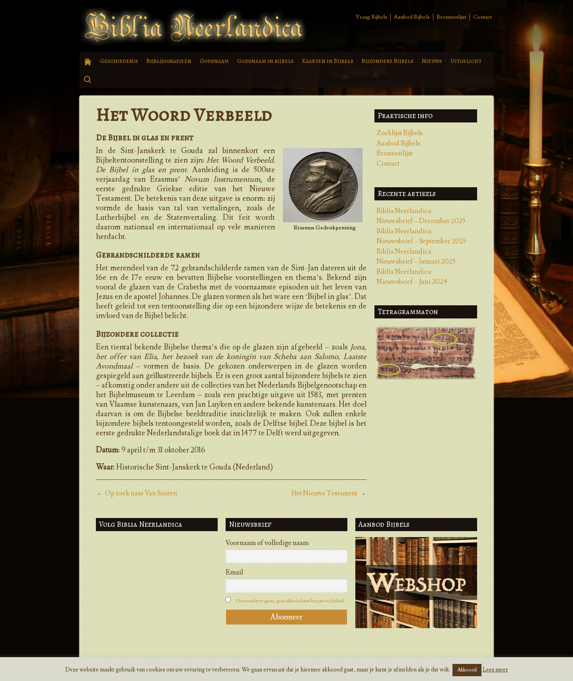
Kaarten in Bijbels (327, 61)
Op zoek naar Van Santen (141, 493)
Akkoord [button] (467, 670)
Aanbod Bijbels (412, 17)
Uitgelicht (465, 61)
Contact (482, 17)
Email (234, 572)
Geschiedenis (119, 61)
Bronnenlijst (451, 17)
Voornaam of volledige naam (267, 543)
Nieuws (432, 61)
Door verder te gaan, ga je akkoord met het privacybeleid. (290, 601)
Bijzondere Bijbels (387, 61)
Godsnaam (214, 61)
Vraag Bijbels (371, 17)
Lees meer (495, 669)
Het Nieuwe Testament (324, 493)
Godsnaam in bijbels (265, 61)
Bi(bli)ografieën (168, 61)
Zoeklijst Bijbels (399, 133)
